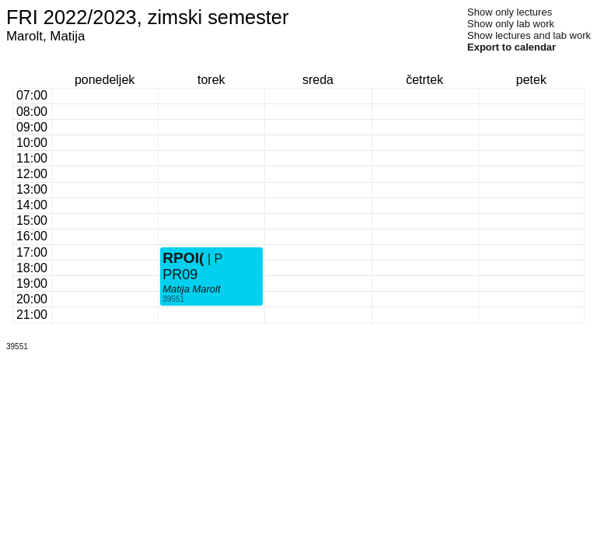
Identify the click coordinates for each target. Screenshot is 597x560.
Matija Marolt (191, 289)
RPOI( (183, 258)
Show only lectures (509, 12)
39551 (173, 299)
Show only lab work (510, 24)
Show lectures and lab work (529, 35)
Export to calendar (511, 47)
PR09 (179, 274)
